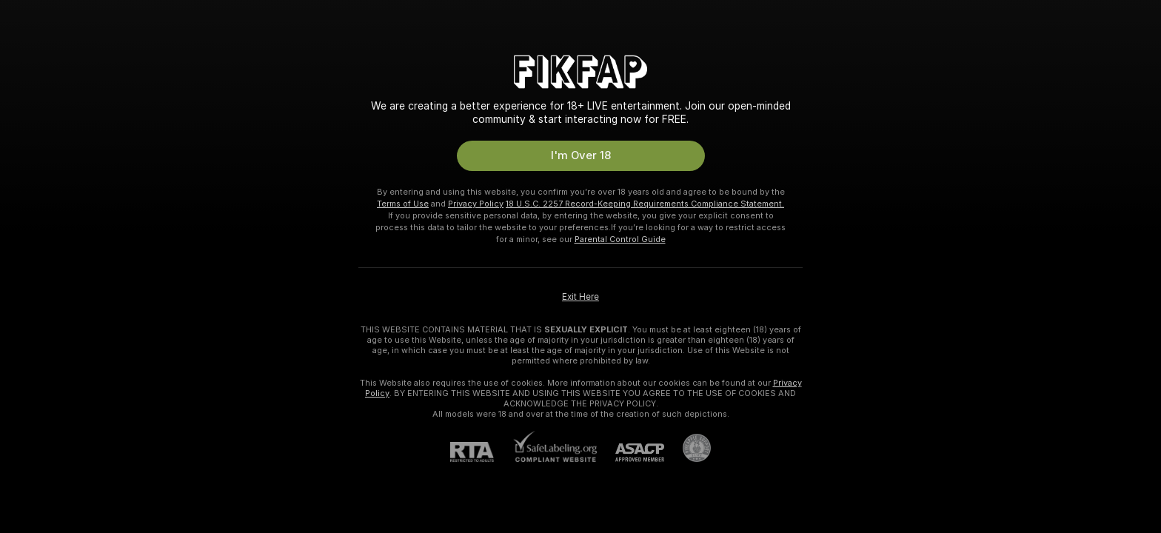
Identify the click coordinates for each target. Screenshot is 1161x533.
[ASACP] (630, 452)
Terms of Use (403, 203)
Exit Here (580, 297)
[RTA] (481, 452)
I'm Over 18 (581, 155)
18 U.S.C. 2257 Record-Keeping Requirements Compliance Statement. (645, 203)
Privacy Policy (475, 203)
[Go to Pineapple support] (687, 448)
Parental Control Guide (620, 239)
